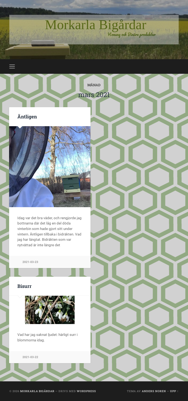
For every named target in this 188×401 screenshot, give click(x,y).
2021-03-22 (30, 357)
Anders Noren (154, 391)
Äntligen (27, 116)
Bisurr (24, 286)
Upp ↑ (174, 391)
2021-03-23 (30, 262)
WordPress (86, 391)
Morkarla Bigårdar (37, 391)
